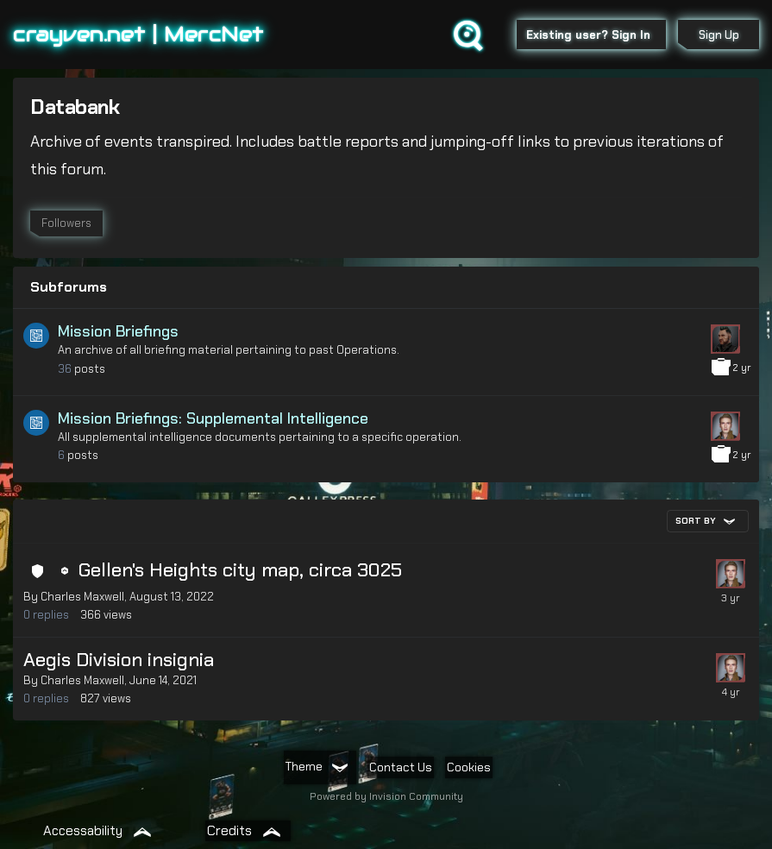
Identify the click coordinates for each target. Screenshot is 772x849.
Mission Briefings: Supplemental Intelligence (213, 418)
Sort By (705, 521)
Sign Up (719, 35)
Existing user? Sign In (591, 35)
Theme (317, 766)
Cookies (469, 767)
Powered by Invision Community (386, 796)
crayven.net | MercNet (138, 34)
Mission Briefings (118, 331)
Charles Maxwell (82, 596)
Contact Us (400, 767)
